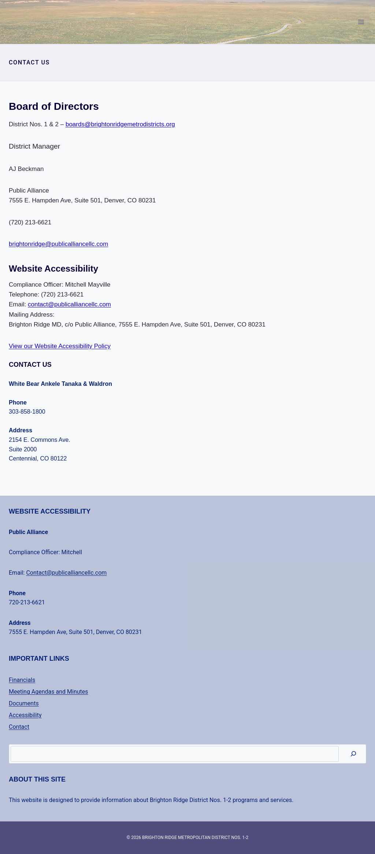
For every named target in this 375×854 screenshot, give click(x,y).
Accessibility (25, 715)
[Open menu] (361, 21)
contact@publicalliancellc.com (69, 304)
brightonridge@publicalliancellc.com (58, 243)
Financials (22, 679)
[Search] (353, 754)
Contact (19, 726)
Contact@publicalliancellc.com (66, 572)
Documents (24, 703)
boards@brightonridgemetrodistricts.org (120, 124)
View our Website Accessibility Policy (60, 346)
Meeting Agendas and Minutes (48, 691)
